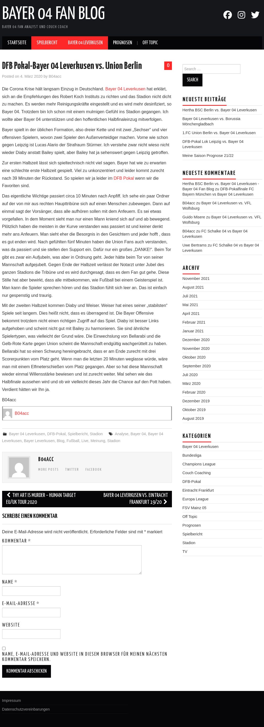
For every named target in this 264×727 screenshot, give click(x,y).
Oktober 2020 (194, 357)
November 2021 (196, 278)
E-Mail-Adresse (21, 603)
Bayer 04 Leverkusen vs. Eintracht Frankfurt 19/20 (135, 499)
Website (11, 625)
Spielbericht (47, 43)
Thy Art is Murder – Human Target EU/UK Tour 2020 (41, 499)
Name (10, 582)
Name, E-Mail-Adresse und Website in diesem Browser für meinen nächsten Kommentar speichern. (84, 657)
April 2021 (191, 313)
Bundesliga (192, 455)
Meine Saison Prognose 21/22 (208, 155)
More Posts (48, 470)
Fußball (73, 441)
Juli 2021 (190, 296)
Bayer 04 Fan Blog (53, 14)
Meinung (97, 441)
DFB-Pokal (56, 434)
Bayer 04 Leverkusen (85, 43)
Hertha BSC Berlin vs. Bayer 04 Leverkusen (220, 110)
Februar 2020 (194, 392)
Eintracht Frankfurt (198, 490)
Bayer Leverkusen (39, 441)
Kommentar (16, 541)
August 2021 (193, 287)
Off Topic (150, 43)
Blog (60, 441)
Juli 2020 (190, 375)
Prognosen (122, 43)
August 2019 (193, 418)
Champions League (199, 464)
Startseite (16, 43)
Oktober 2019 (194, 410)
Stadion (96, 434)
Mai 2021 (190, 305)
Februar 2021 (194, 322)
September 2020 (197, 366)
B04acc (55, 76)
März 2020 (192, 383)
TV (185, 551)
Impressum (11, 700)
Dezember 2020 (196, 340)
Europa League (196, 499)
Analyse (121, 434)
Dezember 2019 (196, 401)
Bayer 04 (138, 434)
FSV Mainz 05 (194, 508)
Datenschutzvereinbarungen (26, 709)
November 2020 (196, 348)
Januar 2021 (193, 331)
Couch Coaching (197, 473)
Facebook (93, 470)
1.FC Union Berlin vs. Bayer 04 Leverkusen (219, 133)
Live (84, 441)
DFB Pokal (124, 178)
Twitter (72, 470)
